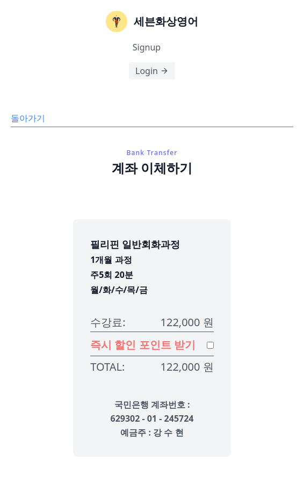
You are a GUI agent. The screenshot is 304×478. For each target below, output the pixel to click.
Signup (147, 47)
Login (152, 71)
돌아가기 (28, 118)
